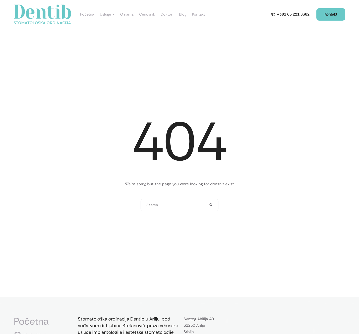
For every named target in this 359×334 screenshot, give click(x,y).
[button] (290, 14)
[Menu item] (87, 14)
